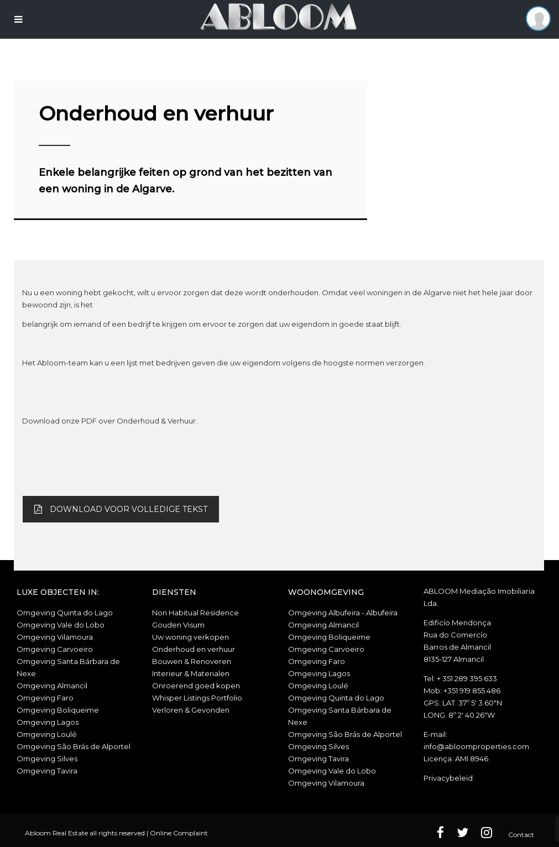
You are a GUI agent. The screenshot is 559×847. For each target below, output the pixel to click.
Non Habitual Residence (195, 612)
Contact (521, 834)
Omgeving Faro (45, 697)
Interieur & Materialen (190, 673)
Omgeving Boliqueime (58, 709)
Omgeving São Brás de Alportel (73, 746)
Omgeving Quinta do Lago (65, 612)
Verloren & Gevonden (190, 709)
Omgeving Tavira (47, 770)
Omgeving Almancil (52, 685)
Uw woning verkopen (190, 636)
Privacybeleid (448, 777)
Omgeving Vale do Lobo (61, 624)
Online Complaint (179, 833)
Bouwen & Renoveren (191, 661)
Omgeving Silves (47, 758)
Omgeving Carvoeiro (55, 649)
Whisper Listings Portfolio (197, 697)
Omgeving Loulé (47, 734)
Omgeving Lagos (48, 722)
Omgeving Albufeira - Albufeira (343, 612)
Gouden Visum (178, 624)
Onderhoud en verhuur (193, 649)
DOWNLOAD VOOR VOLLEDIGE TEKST (120, 509)
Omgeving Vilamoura (55, 636)
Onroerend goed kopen (196, 685)
